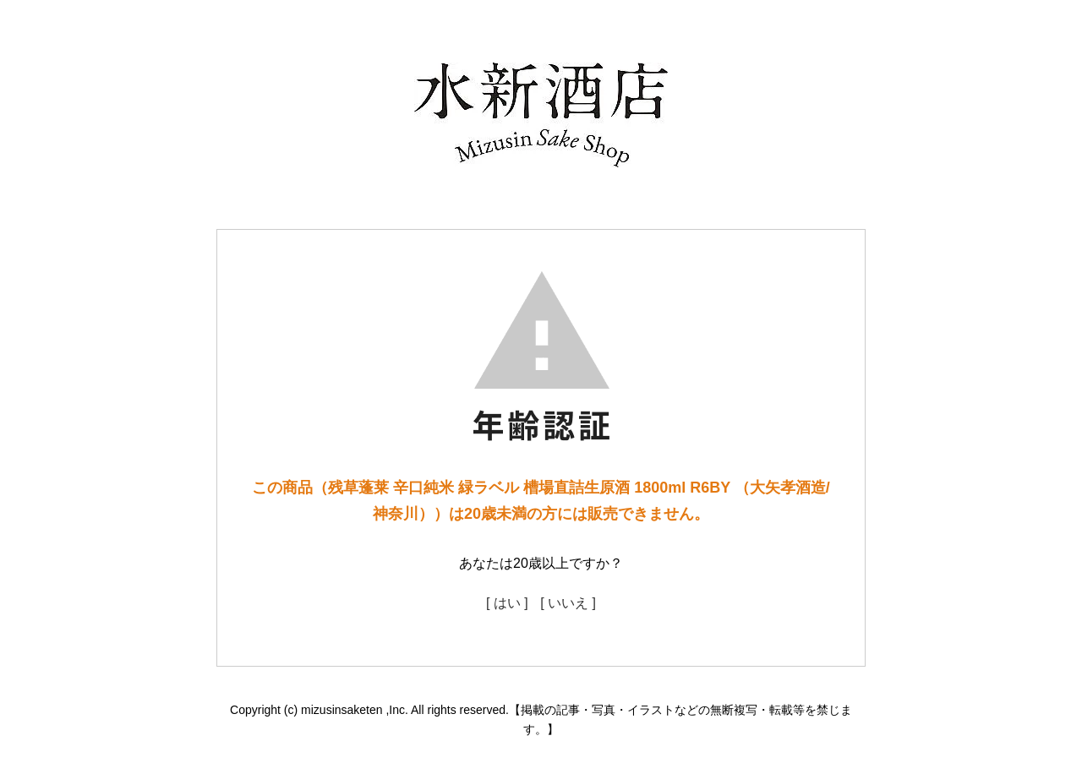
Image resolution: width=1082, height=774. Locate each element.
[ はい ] (507, 603)
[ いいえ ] (568, 603)
